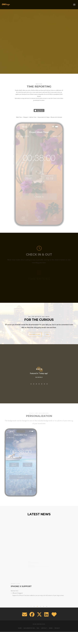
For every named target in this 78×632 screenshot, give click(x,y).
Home (20, 628)
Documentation (29, 628)
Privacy (57, 628)
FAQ (38, 628)
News (51, 628)
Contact (44, 628)
